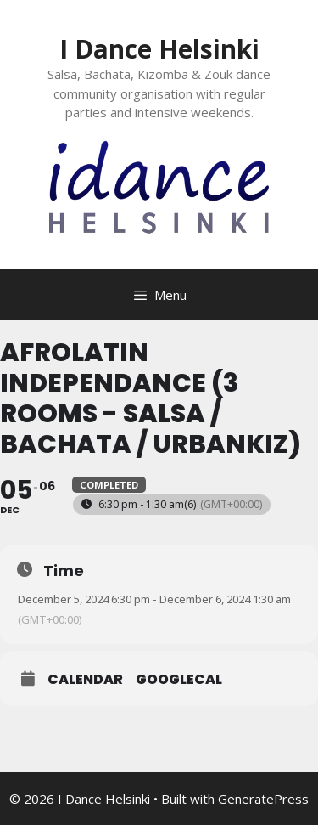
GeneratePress (263, 798)
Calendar (85, 679)
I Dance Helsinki (159, 48)
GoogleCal (179, 679)
